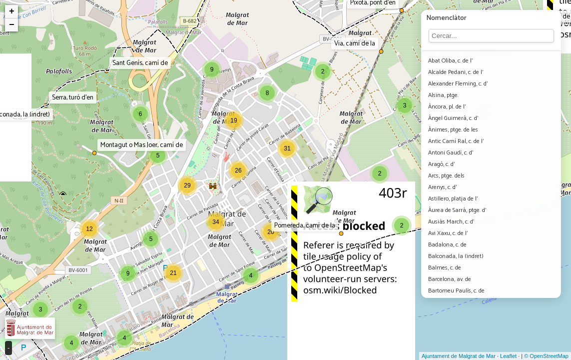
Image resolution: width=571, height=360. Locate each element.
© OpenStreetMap (546, 356)
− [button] (11, 25)
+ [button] (11, 12)
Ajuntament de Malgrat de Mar (459, 356)
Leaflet (508, 356)
